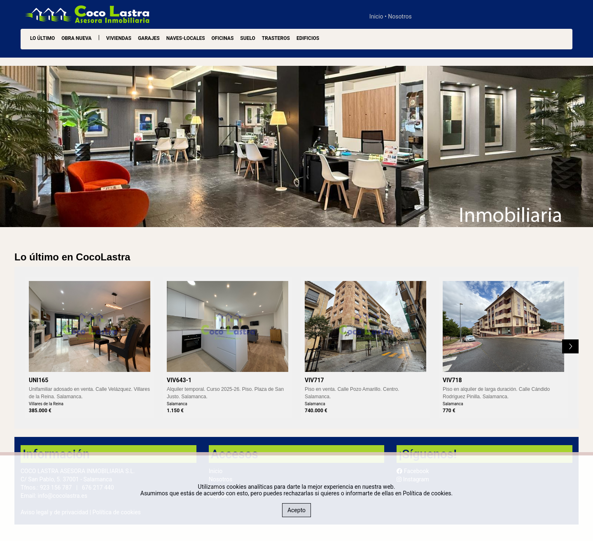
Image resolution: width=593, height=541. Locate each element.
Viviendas (118, 38)
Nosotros (400, 16)
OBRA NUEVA (76, 38)
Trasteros (276, 38)
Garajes (149, 38)
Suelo (247, 38)
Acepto (296, 510)
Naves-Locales (185, 38)
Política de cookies (427, 493)
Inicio (376, 16)
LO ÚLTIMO (42, 38)
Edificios (307, 38)
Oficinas (223, 38)
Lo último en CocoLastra (72, 256)
